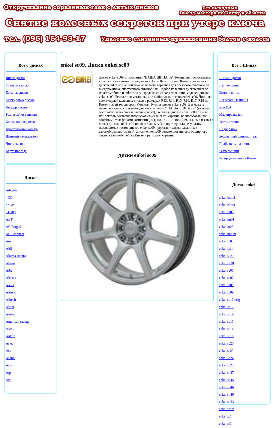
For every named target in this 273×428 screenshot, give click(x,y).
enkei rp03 (226, 241)
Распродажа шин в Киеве (237, 158)
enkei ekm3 (227, 205)
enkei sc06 (226, 270)
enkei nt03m (227, 234)
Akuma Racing (16, 256)
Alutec (10, 314)
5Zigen (10, 205)
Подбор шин (228, 129)
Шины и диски (230, 78)
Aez (8, 241)
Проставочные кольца (22, 129)
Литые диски (15, 78)
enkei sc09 (226, 292)
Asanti (10, 358)
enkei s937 (226, 256)
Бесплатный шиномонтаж (238, 136)
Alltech (11, 299)
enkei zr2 (225, 423)
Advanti (11, 190)
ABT (9, 219)
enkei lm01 (226, 219)
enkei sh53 (226, 402)
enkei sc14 (226, 314)
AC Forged (13, 226)
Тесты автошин (230, 122)
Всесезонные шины (233, 100)
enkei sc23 (226, 350)
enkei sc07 (226, 278)
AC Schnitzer (15, 234)
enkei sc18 (226, 336)
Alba (9, 270)
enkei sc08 (226, 285)
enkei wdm (226, 409)
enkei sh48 (226, 394)
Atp (8, 372)
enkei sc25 (226, 365)
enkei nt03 (226, 226)
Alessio (11, 292)
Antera (10, 336)
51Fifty (11, 212)
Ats (8, 380)
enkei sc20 (226, 343)
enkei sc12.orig (229, 299)
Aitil (9, 248)
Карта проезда (16, 151)
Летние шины (229, 85)
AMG (10, 329)
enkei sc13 (226, 307)
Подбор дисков (17, 107)
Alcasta (11, 278)
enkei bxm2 (227, 197)
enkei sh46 (226, 387)
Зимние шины (229, 92)
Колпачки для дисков (21, 122)
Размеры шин (229, 151)
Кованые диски (17, 92)
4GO (9, 197)
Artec (10, 343)
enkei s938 (226, 263)
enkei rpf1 (226, 248)
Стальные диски (18, 85)
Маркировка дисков (20, 100)
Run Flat (225, 107)
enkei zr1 (225, 416)
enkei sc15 (226, 321)
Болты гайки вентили (21, 114)
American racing (17, 321)
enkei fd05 (226, 212)
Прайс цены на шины (234, 143)
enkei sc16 (226, 329)
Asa (8, 350)
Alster (10, 307)
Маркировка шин (231, 114)
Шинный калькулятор (22, 136)
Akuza (10, 263)
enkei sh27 (226, 372)
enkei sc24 (226, 358)
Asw (9, 365)
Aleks (10, 285)
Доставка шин (16, 143)
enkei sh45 (226, 380)
